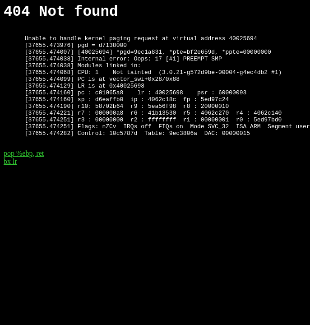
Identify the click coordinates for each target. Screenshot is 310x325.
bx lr (10, 186)
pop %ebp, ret (24, 178)
